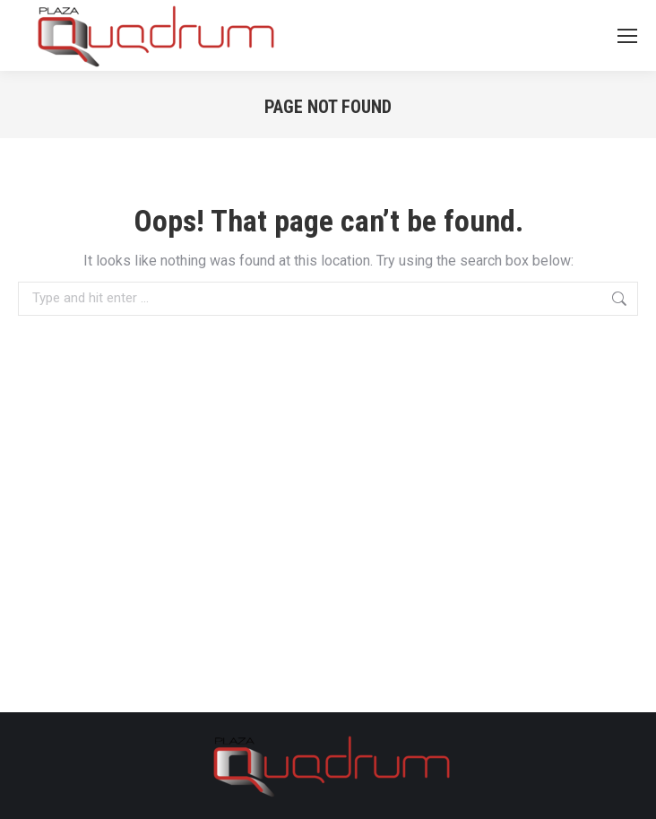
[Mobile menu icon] (627, 36)
